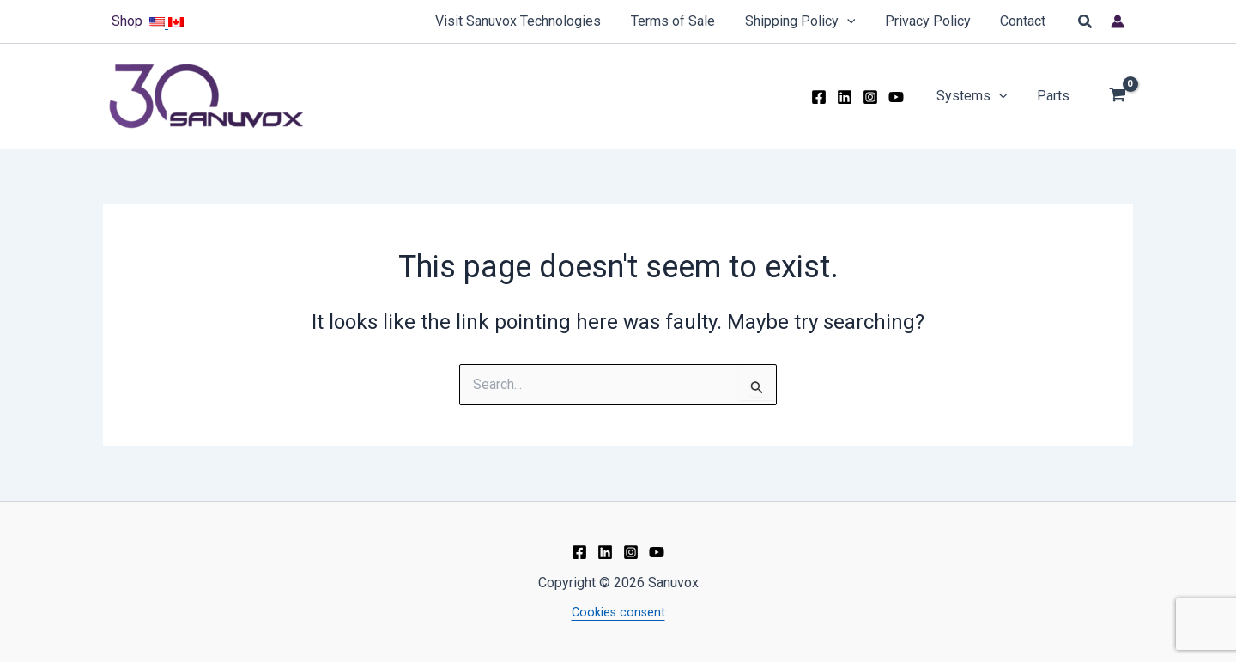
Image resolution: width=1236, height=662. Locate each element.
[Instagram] (875, 97)
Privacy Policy (931, 21)
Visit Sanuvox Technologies (528, 21)
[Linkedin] (849, 97)
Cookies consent (618, 612)
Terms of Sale (681, 21)
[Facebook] (824, 97)
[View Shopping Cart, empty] (1117, 97)
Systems (975, 96)
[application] (852, 21)
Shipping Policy (805, 21)
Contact (1024, 21)
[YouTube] (901, 97)
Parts (1054, 96)
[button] (1086, 22)
